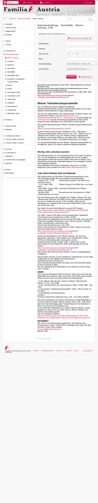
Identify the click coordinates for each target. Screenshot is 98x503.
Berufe (9, 85)
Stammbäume (12, 106)
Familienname (44, 44)
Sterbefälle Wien (13, 75)
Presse (8, 169)
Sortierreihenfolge (45, 64)
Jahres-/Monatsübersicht (75, 167)
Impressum (68, 350)
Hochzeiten (11, 68)
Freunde (9, 149)
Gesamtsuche (10, 51)
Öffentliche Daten (13, 113)
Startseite (9, 24)
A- (49, 2)
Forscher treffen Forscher (15, 143)
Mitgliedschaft (10, 31)
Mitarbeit (9, 129)
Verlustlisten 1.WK (13, 96)
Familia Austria (11, 28)
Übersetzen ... (30, 2)
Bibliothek (9, 156)
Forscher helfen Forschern (15, 139)
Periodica (10, 61)
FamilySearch (42, 120)
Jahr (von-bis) (43, 54)
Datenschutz (59, 350)
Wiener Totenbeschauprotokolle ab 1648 (53, 129)
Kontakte (9, 35)
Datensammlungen (12, 54)
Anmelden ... (90, 2)
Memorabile (10, 173)
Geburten (10, 65)
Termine (8, 44)
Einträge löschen (85, 77)
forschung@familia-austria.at (48, 329)
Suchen (71, 77)
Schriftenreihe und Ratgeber (16, 160)
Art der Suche (43, 69)
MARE (9, 89)
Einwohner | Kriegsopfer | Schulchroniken (16, 80)
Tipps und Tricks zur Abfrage (79, 38)
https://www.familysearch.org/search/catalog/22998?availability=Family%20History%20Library (57, 249)
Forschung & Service (13, 136)
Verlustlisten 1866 (13, 92)
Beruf (40, 59)
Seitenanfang (88, 350)
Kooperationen (11, 153)
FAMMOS (10, 103)
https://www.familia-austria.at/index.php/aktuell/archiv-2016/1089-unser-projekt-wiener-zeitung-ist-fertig (63, 211)
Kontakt (76, 350)
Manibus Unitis (11, 126)
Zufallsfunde (11, 110)
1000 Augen (11, 99)
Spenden (9, 163)
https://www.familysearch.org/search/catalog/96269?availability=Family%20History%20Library (55, 96)
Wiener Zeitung (12, 58)
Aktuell (8, 41)
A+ (45, 2)
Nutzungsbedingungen (47, 350)
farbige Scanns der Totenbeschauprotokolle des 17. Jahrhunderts (58, 117)
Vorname (42, 49)
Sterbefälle (11, 72)
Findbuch (9, 120)
